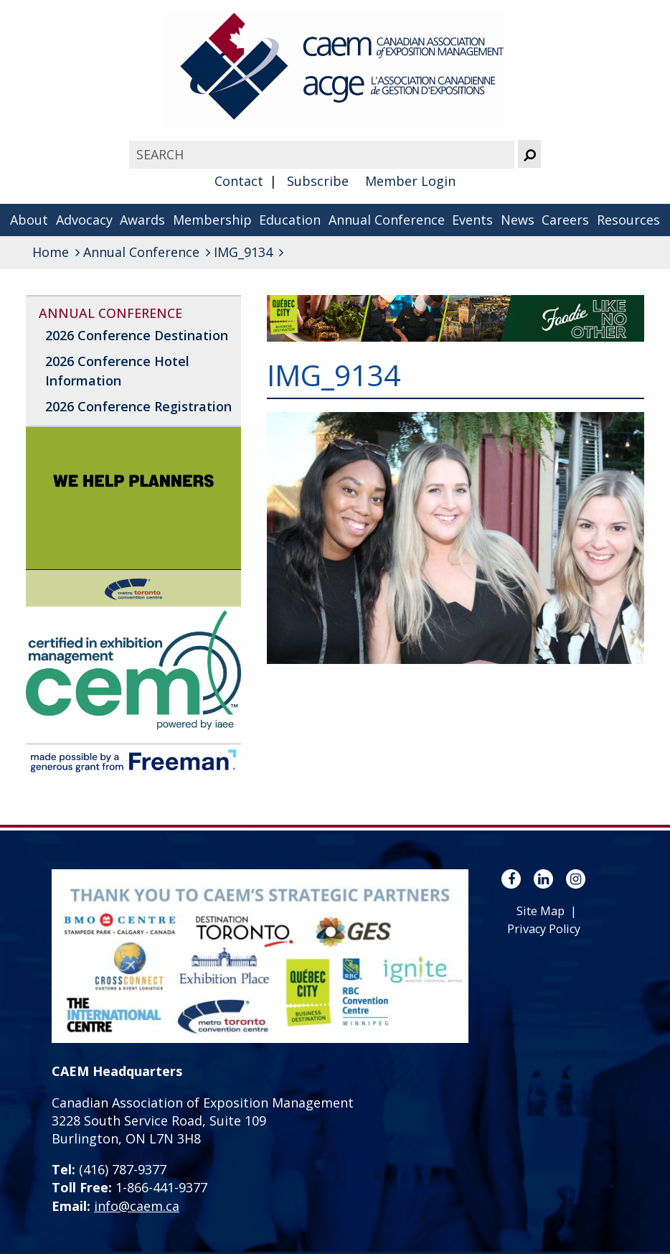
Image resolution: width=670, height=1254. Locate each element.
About (29, 219)
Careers (565, 219)
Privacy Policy (543, 929)
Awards (142, 219)
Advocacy (84, 219)
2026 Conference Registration (138, 406)
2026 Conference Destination (136, 335)
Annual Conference (387, 219)
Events (472, 219)
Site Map (540, 911)
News (517, 219)
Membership (212, 219)
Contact (238, 180)
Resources (628, 219)
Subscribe (318, 180)
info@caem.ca (136, 1206)
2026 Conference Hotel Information (117, 370)
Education (290, 219)
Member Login (410, 180)
